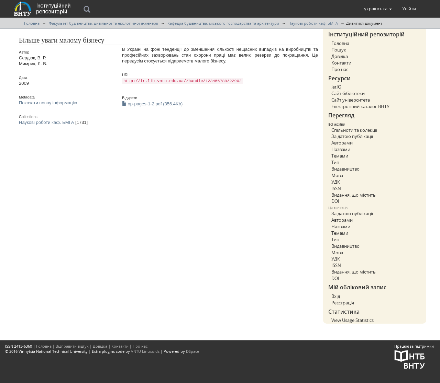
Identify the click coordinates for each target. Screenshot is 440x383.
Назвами (340, 149)
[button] (378, 8)
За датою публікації (352, 136)
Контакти (341, 63)
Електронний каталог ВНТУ (360, 106)
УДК (335, 182)
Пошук (338, 50)
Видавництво (345, 169)
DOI (335, 201)
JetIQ (336, 87)
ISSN (336, 188)
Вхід (335, 296)
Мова (337, 175)
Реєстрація (342, 303)
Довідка (339, 56)
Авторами (342, 143)
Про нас (339, 69)
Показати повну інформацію (48, 102)
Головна (32, 23)
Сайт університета (350, 100)
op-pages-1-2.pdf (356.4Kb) (152, 103)
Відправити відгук (72, 346)
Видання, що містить (353, 195)
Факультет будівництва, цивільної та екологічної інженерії (103, 23)
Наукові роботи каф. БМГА (313, 23)
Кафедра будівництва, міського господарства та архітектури (223, 23)
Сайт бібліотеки (348, 93)
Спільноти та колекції (354, 130)
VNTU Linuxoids (145, 351)
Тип (335, 162)
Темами (339, 156)
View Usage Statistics (352, 320)
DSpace (192, 351)
